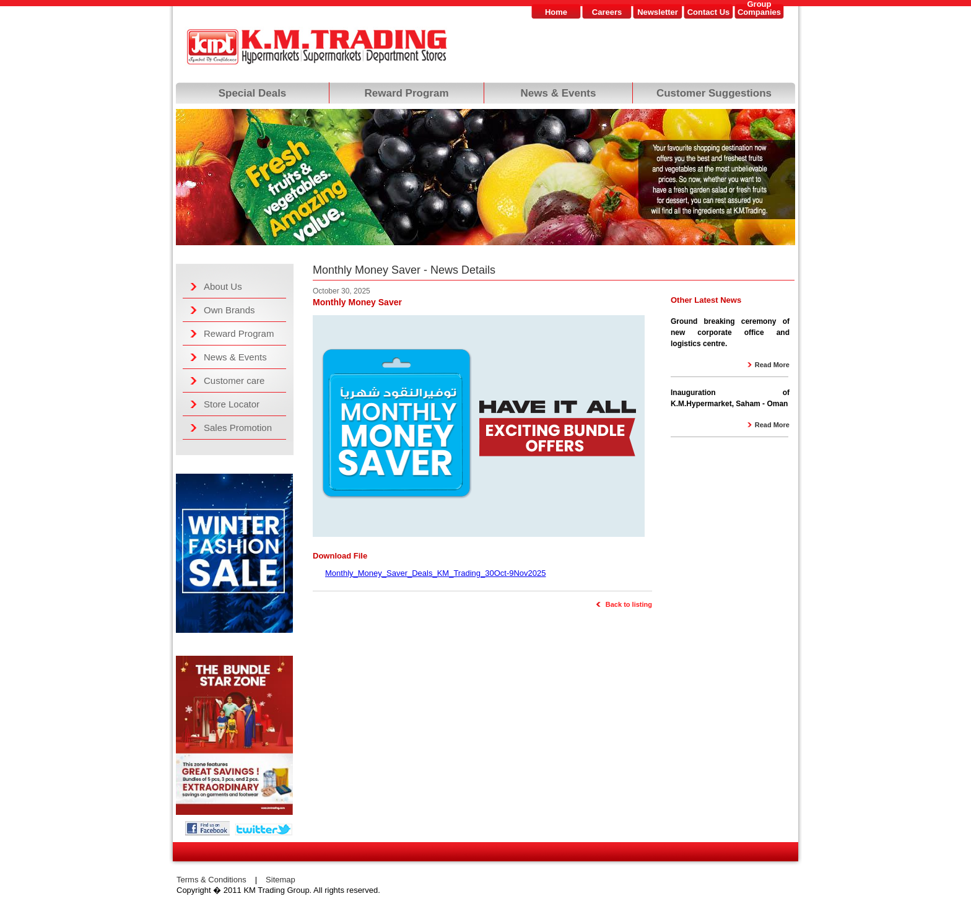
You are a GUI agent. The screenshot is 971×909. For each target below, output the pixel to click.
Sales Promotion (238, 427)
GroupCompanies (759, 8)
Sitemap (280, 879)
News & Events (558, 93)
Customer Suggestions (714, 93)
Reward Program (406, 93)
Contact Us (708, 12)
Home (556, 12)
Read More (772, 364)
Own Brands (229, 310)
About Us (223, 286)
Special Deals (253, 93)
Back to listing (629, 604)
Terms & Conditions (211, 879)
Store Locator (231, 404)
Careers (607, 12)
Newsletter (657, 12)
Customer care (234, 380)
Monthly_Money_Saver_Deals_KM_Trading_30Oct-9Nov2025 (435, 573)
